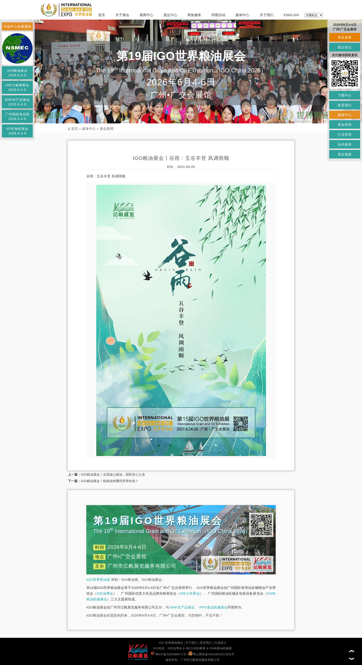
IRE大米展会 (190, 593)
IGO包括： (160, 648)
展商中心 (146, 15)
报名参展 (345, 37)
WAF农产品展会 (182, 607)
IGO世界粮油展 (98, 580)
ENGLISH (291, 15)
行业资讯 (345, 134)
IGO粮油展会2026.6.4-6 (17, 73)
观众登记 (345, 47)
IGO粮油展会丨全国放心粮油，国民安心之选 (113, 474)
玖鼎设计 (220, 642)
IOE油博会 (105, 593)
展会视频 (345, 154)
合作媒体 (345, 144)
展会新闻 (107, 129)
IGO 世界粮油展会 (171, 642)
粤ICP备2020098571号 (168, 654)
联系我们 (206, 642)
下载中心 (345, 95)
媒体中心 (242, 15)
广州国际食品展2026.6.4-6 (17, 116)
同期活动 (218, 15)
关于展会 (122, 15)
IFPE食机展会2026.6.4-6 (17, 131)
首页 (101, 15)
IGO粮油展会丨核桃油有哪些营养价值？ (110, 481)
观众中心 (170, 15)
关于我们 (267, 15)
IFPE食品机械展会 (213, 607)
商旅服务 (194, 15)
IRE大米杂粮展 (196, 648)
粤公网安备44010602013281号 (211, 654)
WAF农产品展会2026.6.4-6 (17, 102)
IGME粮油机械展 (220, 648)
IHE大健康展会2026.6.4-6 (17, 87)
